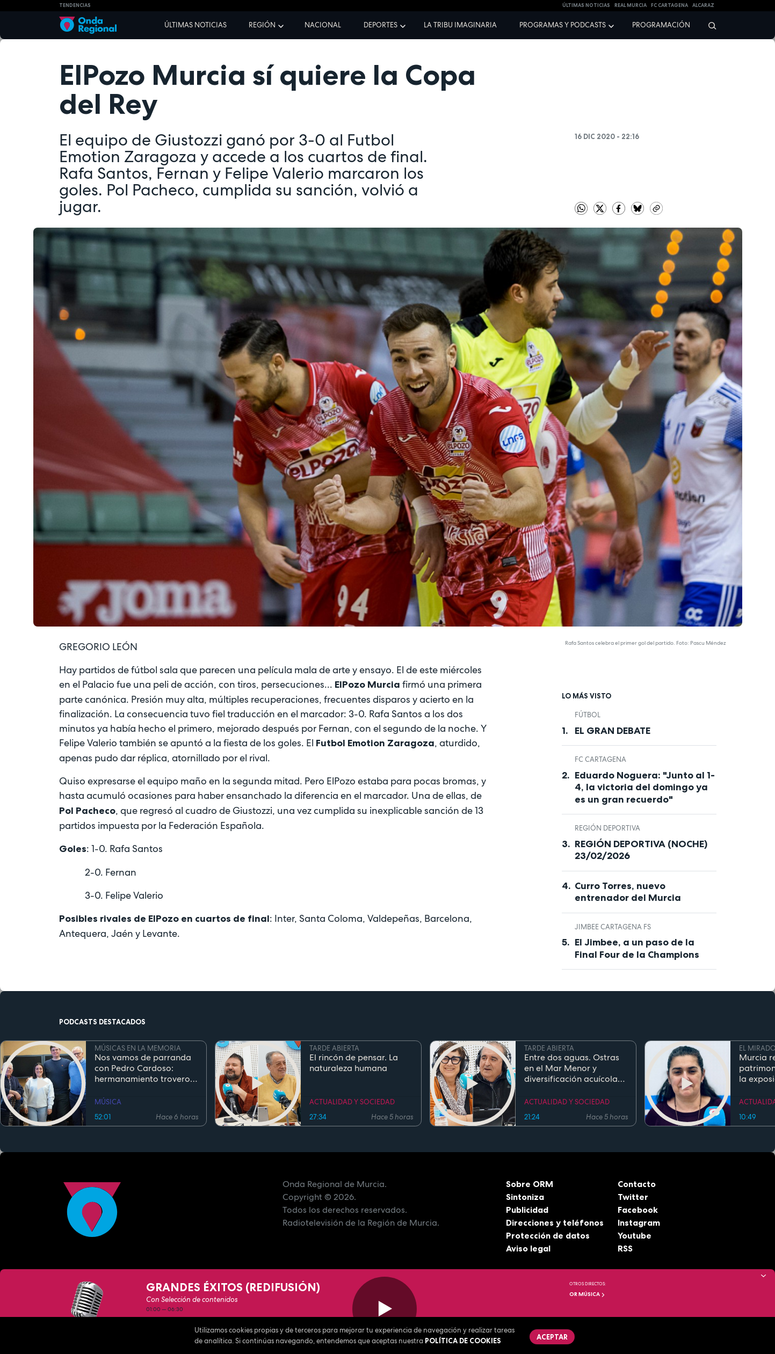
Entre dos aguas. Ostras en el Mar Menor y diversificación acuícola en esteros (571, 1068)
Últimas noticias (195, 25)
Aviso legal (528, 1248)
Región (262, 25)
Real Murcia (630, 5)
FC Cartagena (600, 759)
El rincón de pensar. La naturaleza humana (353, 1063)
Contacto (637, 1183)
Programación (661, 25)
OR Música (587, 1294)
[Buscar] (708, 25)
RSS (625, 1248)
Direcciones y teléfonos (555, 1222)
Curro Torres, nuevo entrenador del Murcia (628, 892)
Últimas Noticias (586, 5)
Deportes (380, 25)
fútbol (587, 714)
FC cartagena (669, 5)
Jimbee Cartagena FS (613, 926)
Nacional (323, 25)
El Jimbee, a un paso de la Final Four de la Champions (637, 948)
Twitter (633, 1196)
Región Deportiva (607, 828)
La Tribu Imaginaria (460, 25)
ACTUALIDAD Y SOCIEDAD (352, 1102)
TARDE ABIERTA (334, 1048)
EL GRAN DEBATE (612, 731)
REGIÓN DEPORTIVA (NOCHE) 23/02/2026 (641, 850)
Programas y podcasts (562, 25)
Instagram (639, 1222)
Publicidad (527, 1209)
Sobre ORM (529, 1183)
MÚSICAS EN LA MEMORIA (138, 1048)
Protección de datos (548, 1235)
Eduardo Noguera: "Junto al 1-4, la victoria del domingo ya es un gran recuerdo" (645, 787)
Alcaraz (703, 5)
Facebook (638, 1209)
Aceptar (552, 1337)
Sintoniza (525, 1196)
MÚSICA (108, 1102)
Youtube (634, 1235)
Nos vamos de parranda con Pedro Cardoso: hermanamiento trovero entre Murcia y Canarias (143, 1068)
